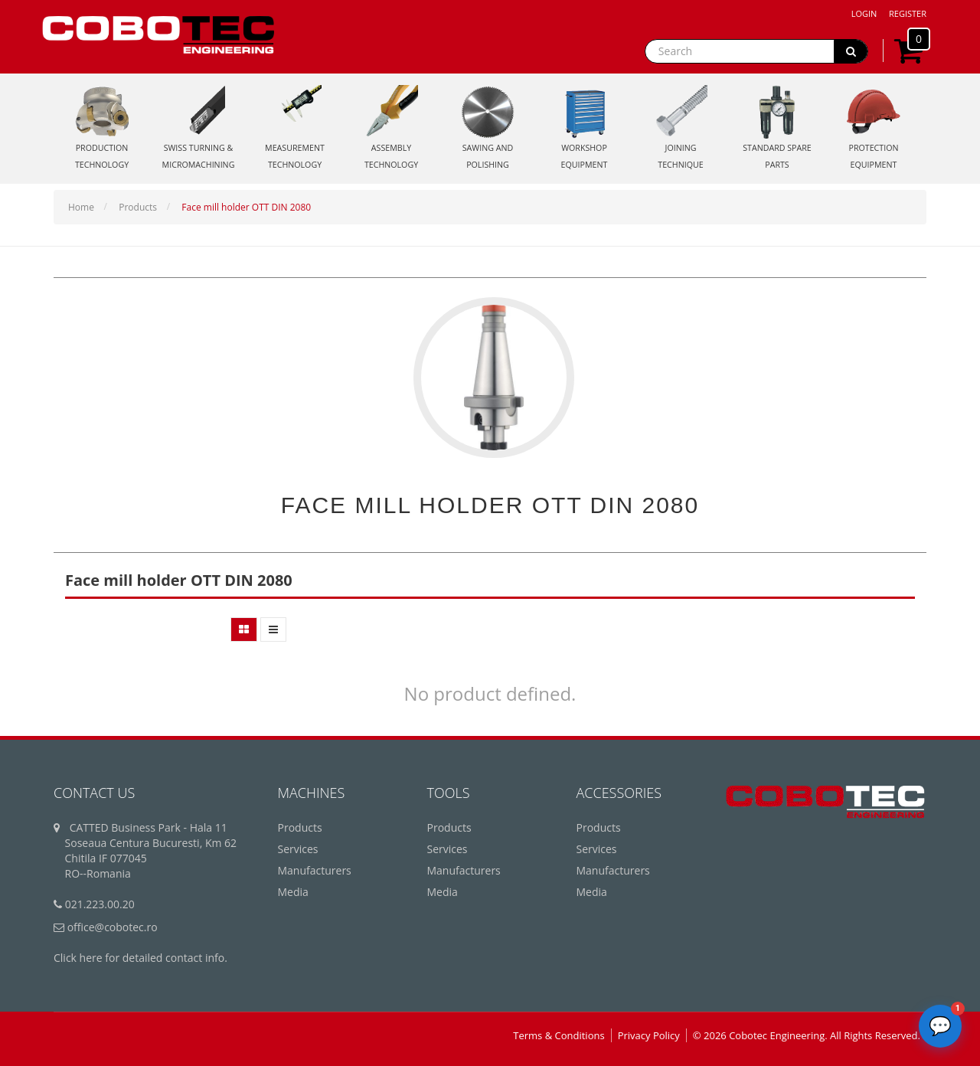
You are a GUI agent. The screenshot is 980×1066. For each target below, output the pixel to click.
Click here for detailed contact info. (140, 957)
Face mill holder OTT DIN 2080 (246, 207)
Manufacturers (314, 870)
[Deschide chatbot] (940, 1026)
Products (138, 207)
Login (864, 13)
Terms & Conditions (558, 1035)
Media (293, 892)
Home (81, 207)
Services (298, 849)
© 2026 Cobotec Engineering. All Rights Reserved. (806, 1035)
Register (907, 13)
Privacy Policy (649, 1035)
